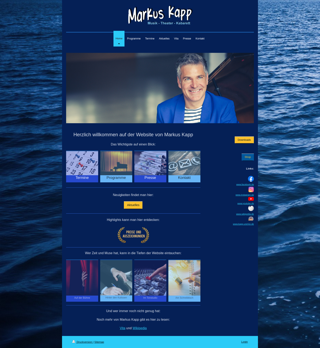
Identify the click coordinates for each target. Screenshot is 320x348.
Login (244, 341)
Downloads (244, 139)
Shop (248, 156)
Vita (122, 328)
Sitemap (99, 342)
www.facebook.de (245, 184)
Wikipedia (140, 328)
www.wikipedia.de (245, 214)
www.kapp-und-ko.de (243, 224)
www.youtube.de (245, 203)
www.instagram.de (245, 195)
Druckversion (82, 342)
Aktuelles (133, 205)
